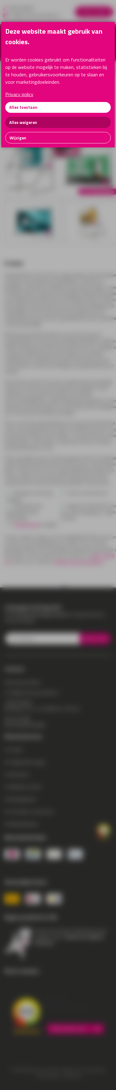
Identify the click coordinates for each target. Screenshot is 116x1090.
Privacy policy (19, 94)
